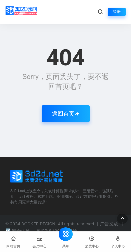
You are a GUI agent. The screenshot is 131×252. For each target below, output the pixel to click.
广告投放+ (110, 223)
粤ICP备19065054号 (56, 230)
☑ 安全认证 (17, 230)
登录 (117, 11)
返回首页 (65, 113)
